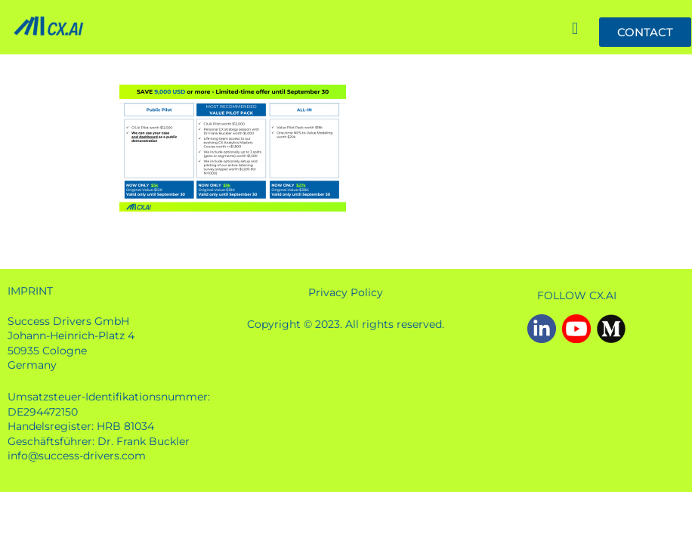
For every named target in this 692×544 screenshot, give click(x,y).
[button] (574, 30)
